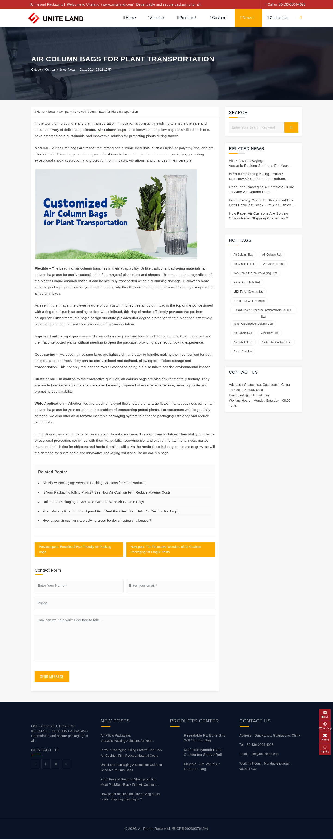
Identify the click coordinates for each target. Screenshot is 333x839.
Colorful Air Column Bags (249, 301)
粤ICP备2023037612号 (190, 829)
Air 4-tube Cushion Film (276, 342)
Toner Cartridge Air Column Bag (253, 324)
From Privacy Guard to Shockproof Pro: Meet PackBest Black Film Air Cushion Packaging (111, 511)
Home (129, 18)
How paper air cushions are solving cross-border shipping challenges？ (97, 521)
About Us (156, 18)
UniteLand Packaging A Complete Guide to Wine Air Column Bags (93, 502)
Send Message (52, 677)
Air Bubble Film (243, 342)
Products (185, 18)
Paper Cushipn (243, 351)
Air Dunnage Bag (273, 264)
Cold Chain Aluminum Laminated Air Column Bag (263, 311)
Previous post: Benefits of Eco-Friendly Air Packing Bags (75, 549)
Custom (217, 18)
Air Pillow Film (269, 333)
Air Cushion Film (244, 264)
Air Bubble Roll (243, 333)
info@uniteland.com (254, 395)
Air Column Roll (271, 254)
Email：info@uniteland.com (259, 754)
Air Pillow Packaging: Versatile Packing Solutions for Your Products (94, 483)
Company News (55, 69)
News (246, 18)
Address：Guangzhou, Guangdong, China (269, 735)
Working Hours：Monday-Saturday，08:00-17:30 (266, 766)
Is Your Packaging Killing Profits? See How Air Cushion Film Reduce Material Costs (107, 492)
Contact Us (278, 18)
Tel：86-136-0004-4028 (256, 745)
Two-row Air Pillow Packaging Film (255, 273)
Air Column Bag (243, 254)
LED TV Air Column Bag (248, 291)
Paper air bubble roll (247, 282)
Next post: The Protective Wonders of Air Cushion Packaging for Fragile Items (166, 549)
